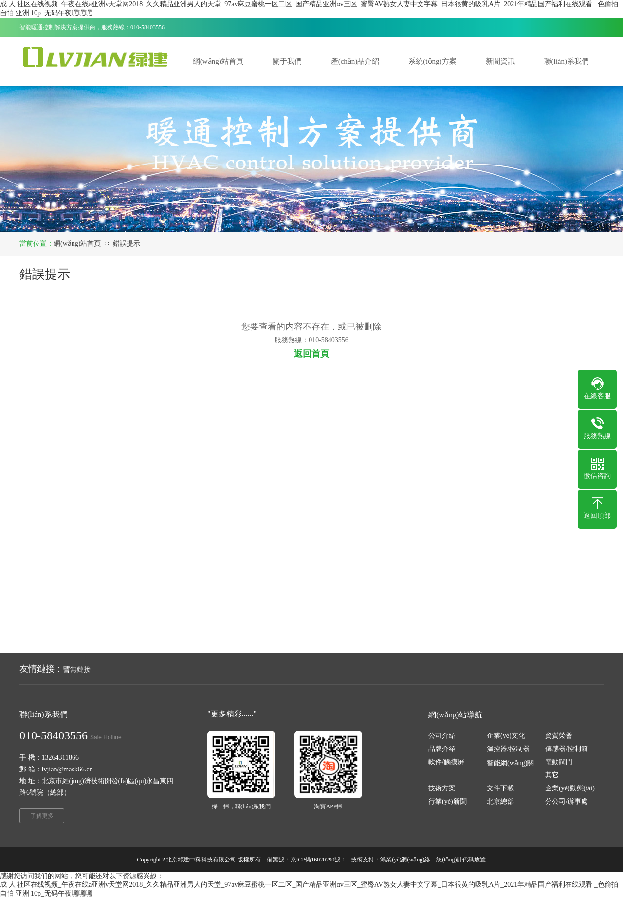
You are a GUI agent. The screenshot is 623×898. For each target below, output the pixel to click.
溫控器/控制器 (508, 748)
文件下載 (500, 788)
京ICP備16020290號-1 (318, 859)
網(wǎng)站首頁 (77, 243)
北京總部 (500, 801)
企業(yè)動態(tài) (570, 788)
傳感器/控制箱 (566, 748)
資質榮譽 (558, 735)
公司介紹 (442, 735)
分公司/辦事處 (566, 801)
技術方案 (442, 788)
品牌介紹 (442, 748)
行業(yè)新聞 (447, 801)
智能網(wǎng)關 (510, 763)
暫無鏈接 (77, 669)
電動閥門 (558, 762)
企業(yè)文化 (506, 735)
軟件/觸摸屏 (446, 762)
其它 (552, 775)
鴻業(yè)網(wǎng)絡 (405, 859)
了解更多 (42, 815)
